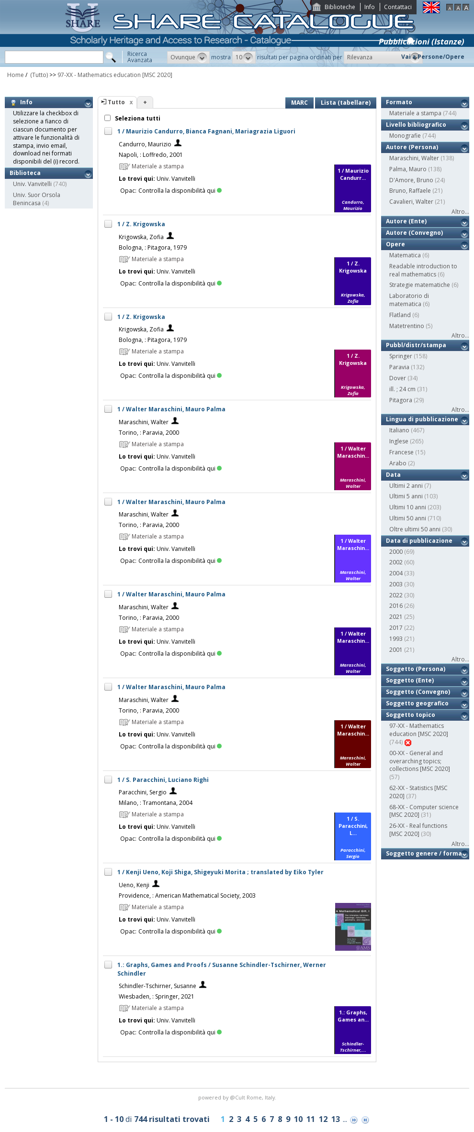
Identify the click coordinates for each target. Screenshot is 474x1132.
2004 (396, 573)
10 (298, 1119)
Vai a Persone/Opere (432, 57)
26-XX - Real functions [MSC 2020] (418, 830)
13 (335, 1119)
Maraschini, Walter (144, 422)
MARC (299, 103)
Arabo (397, 463)
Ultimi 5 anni (406, 496)
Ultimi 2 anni (406, 486)
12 (323, 1119)
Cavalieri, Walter (411, 202)
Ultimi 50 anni (407, 518)
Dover (397, 378)
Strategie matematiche (419, 285)
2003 (396, 584)
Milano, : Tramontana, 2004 (155, 803)
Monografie (405, 136)
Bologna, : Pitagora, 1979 (153, 247)
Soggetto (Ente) (410, 680)
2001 (396, 650)
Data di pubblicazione (419, 541)
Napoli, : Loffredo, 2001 (151, 155)
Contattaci (398, 7)
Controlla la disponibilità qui (180, 191)
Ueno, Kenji (134, 885)
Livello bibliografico (416, 125)
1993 (396, 639)
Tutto (116, 102)
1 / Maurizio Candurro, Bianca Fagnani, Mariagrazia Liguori (206, 131)
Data (393, 475)
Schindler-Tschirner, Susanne (157, 986)
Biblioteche (340, 7)
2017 (396, 628)
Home (15, 75)
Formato (399, 102)
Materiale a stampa (415, 113)
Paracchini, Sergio (143, 792)
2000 (396, 552)
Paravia (399, 367)
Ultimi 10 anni (407, 507)
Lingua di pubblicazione (422, 419)
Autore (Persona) (412, 147)
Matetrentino (406, 326)
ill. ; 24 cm (402, 389)
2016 (396, 606)
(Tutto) (38, 75)
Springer (400, 356)
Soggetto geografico (417, 703)
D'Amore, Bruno (411, 180)
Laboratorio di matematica (409, 300)
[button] (188, 57)
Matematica (405, 255)
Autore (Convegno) (414, 233)
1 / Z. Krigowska (141, 224)
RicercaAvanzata (139, 57)
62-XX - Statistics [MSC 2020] (418, 792)
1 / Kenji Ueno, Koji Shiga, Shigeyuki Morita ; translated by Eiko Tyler (220, 872)
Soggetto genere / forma (424, 853)
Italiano (399, 430)
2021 (396, 617)
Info (369, 7)
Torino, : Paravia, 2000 (149, 433)
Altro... (460, 212)
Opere (395, 244)
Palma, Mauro (408, 169)
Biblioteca (25, 173)
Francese (401, 452)
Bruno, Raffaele (410, 191)
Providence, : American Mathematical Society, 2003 (187, 895)
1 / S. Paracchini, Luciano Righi (163, 780)
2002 (396, 562)
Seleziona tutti (136, 118)
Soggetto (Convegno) (418, 692)
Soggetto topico (410, 715)
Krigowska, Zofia (141, 237)
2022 (396, 595)
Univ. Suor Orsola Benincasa (36, 199)
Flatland (400, 315)
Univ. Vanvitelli (32, 184)
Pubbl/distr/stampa (416, 345)
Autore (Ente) (406, 221)
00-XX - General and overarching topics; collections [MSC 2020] (419, 761)
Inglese (398, 441)
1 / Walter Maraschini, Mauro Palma (171, 409)
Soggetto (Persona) (415, 669)
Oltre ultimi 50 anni (414, 529)
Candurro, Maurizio (145, 144)
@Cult (238, 1097)
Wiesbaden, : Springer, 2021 (156, 996)
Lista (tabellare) (346, 103)
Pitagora (400, 400)
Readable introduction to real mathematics (423, 270)
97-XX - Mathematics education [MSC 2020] (114, 75)
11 (310, 1119)
